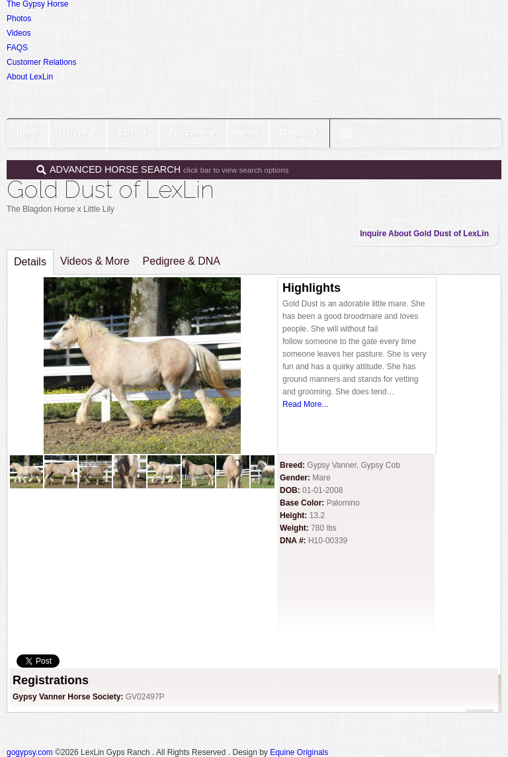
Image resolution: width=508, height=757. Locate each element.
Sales (133, 133)
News (247, 133)
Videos (18, 33)
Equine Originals (299, 752)
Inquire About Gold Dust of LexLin (424, 233)
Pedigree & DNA (181, 261)
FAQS (17, 47)
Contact (299, 133)
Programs (192, 133)
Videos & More (95, 261)
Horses (78, 133)
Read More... (305, 404)
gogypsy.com (30, 752)
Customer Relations (41, 62)
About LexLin (30, 76)
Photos (19, 18)
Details (30, 261)
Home (27, 133)
